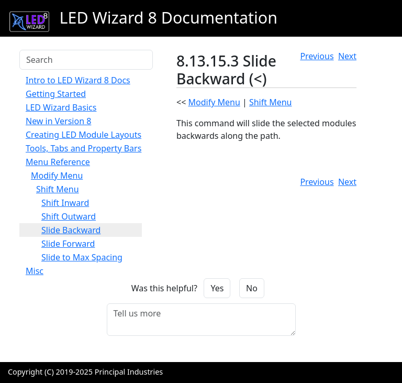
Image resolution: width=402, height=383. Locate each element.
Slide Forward (68, 243)
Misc (34, 271)
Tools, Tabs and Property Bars (83, 148)
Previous (316, 56)
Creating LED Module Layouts (83, 134)
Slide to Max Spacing (81, 257)
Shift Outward (68, 216)
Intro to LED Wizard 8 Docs (78, 80)
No (252, 288)
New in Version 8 (58, 121)
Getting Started (56, 94)
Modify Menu (57, 175)
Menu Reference (58, 162)
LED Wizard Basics (61, 107)
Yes (217, 288)
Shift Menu (57, 189)
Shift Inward (65, 203)
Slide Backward (70, 230)
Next (347, 56)
